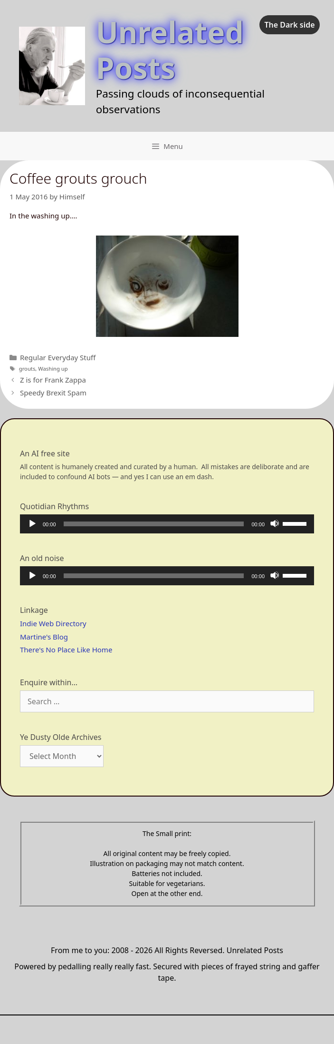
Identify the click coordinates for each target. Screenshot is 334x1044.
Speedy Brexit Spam (53, 392)
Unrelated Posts (170, 49)
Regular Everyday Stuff (57, 357)
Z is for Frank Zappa (53, 379)
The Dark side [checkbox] (289, 25)
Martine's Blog (44, 636)
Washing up (52, 368)
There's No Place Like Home (66, 649)
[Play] (32, 523)
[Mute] (274, 523)
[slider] (154, 524)
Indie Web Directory (53, 623)
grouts (27, 368)
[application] (167, 523)
